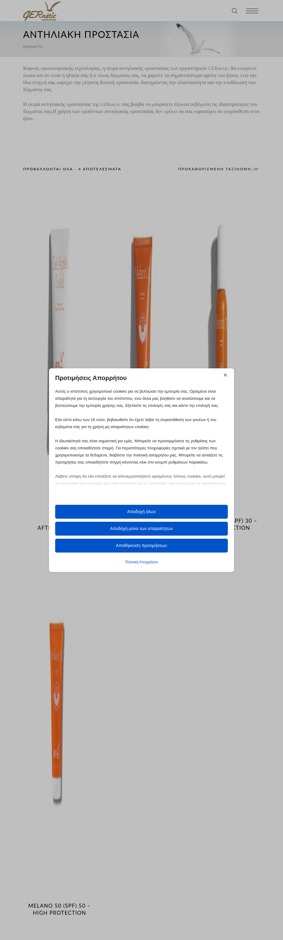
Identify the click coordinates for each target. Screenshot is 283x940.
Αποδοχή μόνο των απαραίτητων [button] (141, 528)
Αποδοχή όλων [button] (141, 511)
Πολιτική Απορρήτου (141, 562)
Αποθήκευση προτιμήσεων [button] (141, 545)
